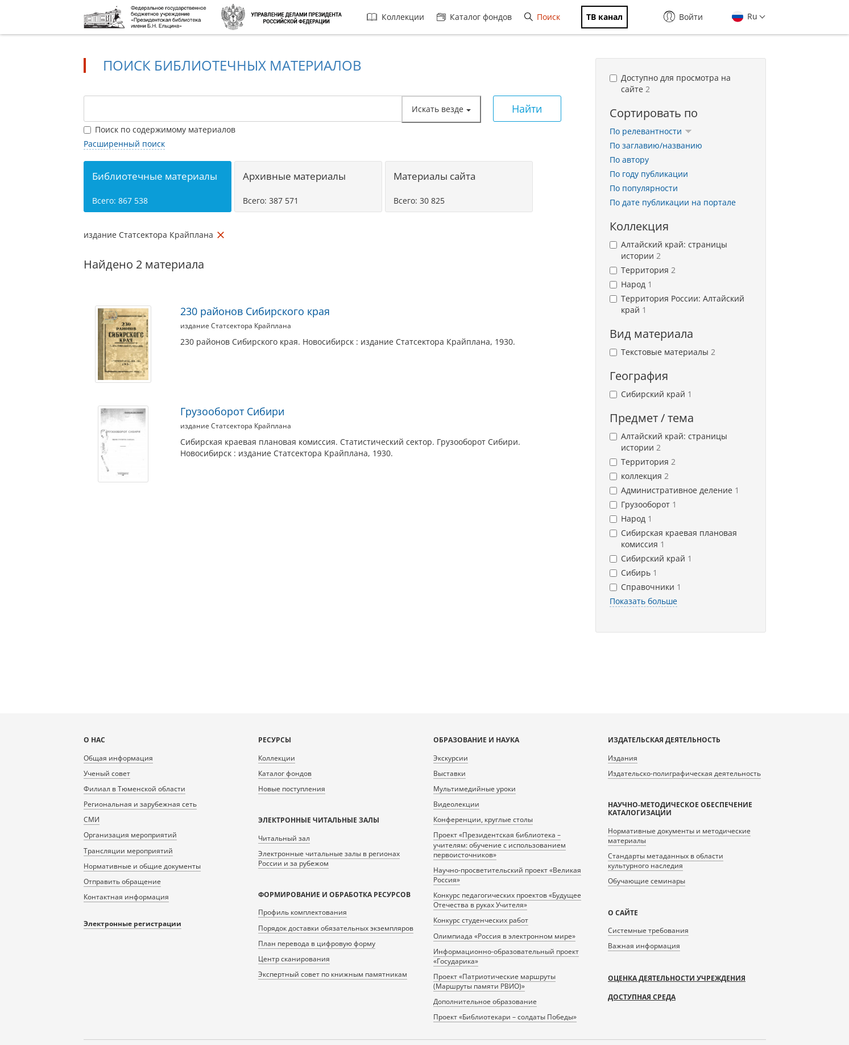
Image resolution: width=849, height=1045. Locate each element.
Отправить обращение (122, 881)
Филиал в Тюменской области (134, 789)
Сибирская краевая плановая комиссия (673, 538)
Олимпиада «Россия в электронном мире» (504, 936)
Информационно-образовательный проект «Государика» (506, 956)
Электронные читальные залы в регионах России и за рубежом (329, 858)
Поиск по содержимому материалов (159, 129)
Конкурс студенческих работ (480, 920)
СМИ (92, 819)
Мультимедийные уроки (474, 789)
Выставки (449, 773)
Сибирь (633, 572)
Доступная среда (642, 997)
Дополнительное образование (485, 1001)
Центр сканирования (294, 959)
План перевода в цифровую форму (316, 943)
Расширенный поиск (124, 143)
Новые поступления (291, 789)
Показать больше (643, 601)
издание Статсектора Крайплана (235, 326)
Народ (631, 284)
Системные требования (648, 930)
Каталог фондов (474, 16)
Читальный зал (284, 838)
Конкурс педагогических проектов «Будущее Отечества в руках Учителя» (507, 900)
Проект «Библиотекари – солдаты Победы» (505, 1017)
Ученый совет (107, 773)
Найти (527, 108)
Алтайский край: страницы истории (668, 250)
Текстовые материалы (662, 351)
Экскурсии (450, 758)
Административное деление (674, 490)
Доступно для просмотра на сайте (670, 83)
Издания (622, 758)
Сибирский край (651, 394)
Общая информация (118, 758)
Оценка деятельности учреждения (677, 978)
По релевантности (651, 131)
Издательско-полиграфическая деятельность (684, 773)
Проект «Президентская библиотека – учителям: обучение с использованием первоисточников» (499, 844)
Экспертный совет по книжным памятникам (332, 974)
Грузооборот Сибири (232, 411)
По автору (629, 159)
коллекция (639, 475)
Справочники (645, 586)
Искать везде (441, 109)
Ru (751, 16)
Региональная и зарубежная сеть (140, 804)
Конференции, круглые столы (483, 819)
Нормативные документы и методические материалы (679, 835)
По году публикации (649, 173)
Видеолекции (456, 804)
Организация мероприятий (130, 835)
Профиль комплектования (302, 912)
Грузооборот (643, 504)
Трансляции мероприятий (128, 851)
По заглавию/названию (656, 145)
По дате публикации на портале (673, 202)
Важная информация (644, 946)
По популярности (644, 188)
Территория (643, 270)
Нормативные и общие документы (142, 866)
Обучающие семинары (646, 881)
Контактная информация (126, 897)
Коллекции (395, 16)
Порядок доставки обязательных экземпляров (335, 928)
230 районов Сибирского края (255, 311)
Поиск (542, 16)
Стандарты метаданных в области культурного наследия (665, 860)
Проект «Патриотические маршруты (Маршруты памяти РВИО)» (494, 981)
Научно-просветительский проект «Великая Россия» (507, 875)
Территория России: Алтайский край (677, 304)
